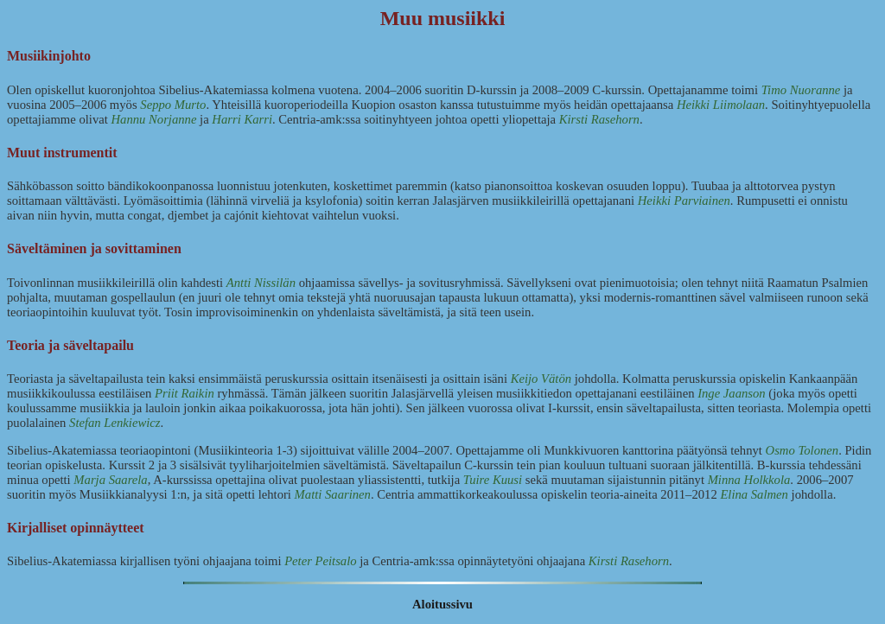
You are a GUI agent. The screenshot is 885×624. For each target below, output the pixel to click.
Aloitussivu (442, 604)
